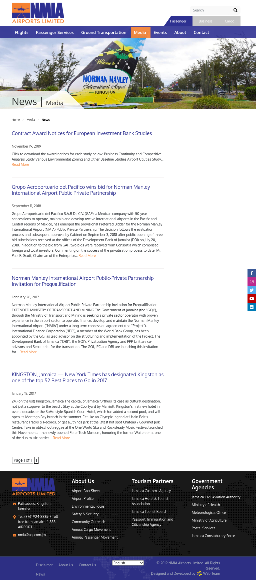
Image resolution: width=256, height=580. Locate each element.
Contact (201, 32)
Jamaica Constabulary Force (213, 536)
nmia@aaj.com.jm (32, 535)
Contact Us (87, 565)
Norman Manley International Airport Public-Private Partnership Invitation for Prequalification (83, 281)
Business (205, 21)
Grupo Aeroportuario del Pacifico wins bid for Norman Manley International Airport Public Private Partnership (81, 190)
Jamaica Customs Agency (151, 491)
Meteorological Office (209, 512)
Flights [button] (21, 32)
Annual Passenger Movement (95, 537)
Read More (20, 164)
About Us (65, 565)
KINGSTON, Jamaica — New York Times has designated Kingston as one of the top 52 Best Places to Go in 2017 (88, 377)
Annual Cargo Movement (91, 529)
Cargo (229, 21)
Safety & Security (85, 514)
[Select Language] (128, 563)
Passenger (178, 21)
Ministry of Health (206, 505)
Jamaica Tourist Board (149, 511)
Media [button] (140, 32)
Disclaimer (44, 565)
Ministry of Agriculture (209, 520)
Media (30, 120)
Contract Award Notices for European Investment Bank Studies (82, 133)
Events (160, 32)
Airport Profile (83, 498)
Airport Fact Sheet (86, 491)
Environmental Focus (88, 506)
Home (16, 120)
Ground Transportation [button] (103, 32)
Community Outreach (88, 522)
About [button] (180, 32)
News (40, 574)
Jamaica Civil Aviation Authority (216, 497)
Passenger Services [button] (55, 32)
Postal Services (204, 528)
